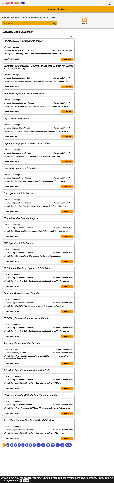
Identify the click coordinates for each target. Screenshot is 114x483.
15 (62, 448)
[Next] (68, 448)
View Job (67, 59)
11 (43, 448)
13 (53, 448)
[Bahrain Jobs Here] (16, 3)
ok (21, 481)
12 (48, 448)
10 (38, 448)
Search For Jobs (9, 23)
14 (57, 448)
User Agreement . (10, 480)
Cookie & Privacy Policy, (92, 477)
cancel (26, 481)
